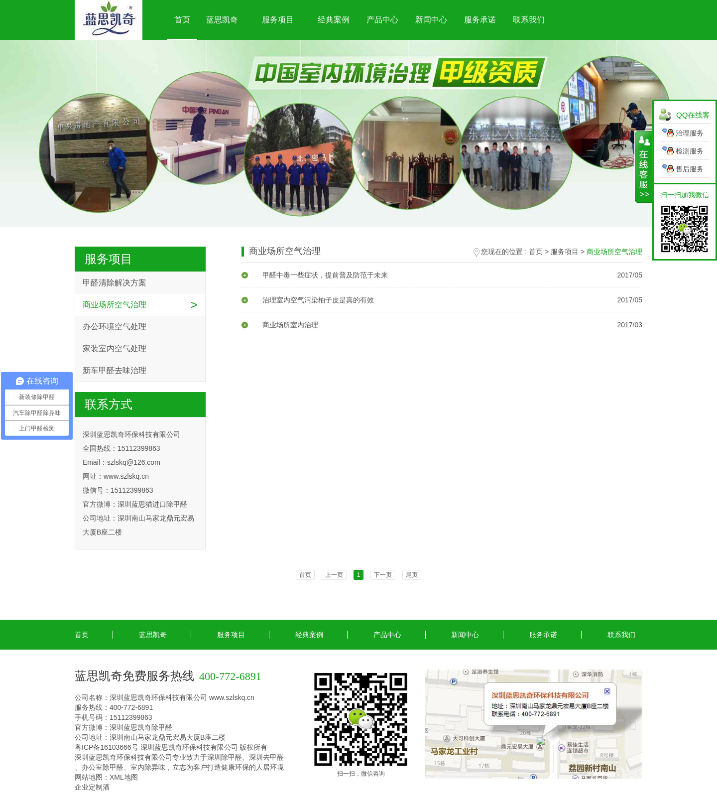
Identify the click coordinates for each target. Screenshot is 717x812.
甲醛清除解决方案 (114, 282)
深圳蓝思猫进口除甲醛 (152, 504)
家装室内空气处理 (114, 348)
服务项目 (278, 19)
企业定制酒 (92, 787)
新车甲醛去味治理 (114, 370)
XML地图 (124, 777)
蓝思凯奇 (222, 19)
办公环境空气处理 (114, 326)
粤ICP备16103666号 (106, 747)
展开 (643, 167)
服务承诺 (480, 19)
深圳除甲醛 (224, 757)
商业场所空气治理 (114, 304)
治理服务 (690, 133)
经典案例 (334, 19)
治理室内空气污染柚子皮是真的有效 (307, 300)
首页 (182, 19)
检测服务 (690, 151)
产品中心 (382, 19)
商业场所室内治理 (279, 325)
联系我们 (529, 19)
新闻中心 (431, 19)
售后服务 (690, 169)
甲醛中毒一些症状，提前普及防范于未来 (314, 275)
